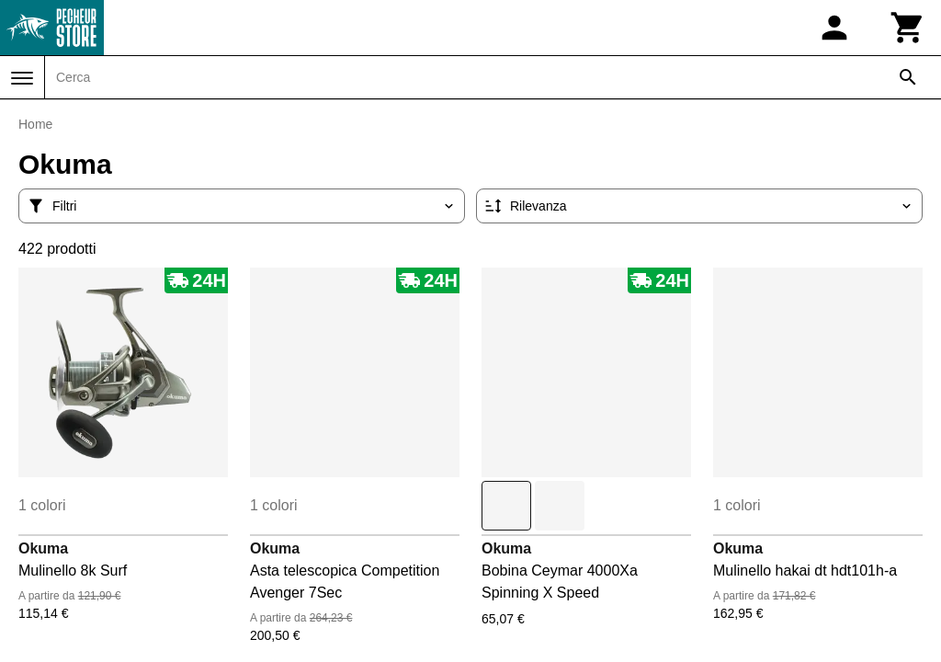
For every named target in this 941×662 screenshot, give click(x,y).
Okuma (43, 548)
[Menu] (22, 78)
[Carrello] (908, 27)
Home (35, 124)
